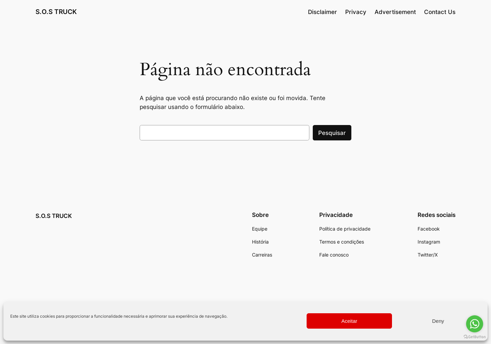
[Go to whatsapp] (474, 323)
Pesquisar (332, 132)
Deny (438, 321)
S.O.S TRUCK (56, 12)
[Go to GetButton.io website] (475, 337)
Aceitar (349, 321)
